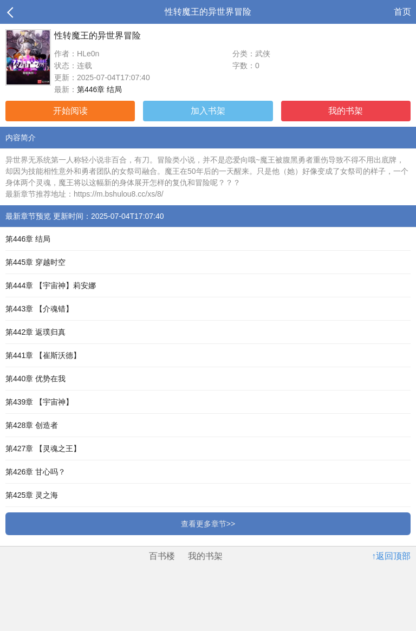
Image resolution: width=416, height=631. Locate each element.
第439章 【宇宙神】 (39, 402)
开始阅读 (70, 110)
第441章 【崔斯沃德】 (43, 355)
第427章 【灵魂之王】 (43, 448)
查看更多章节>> (208, 523)
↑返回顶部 (391, 556)
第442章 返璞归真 (35, 332)
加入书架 (208, 110)
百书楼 (162, 556)
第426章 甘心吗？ (35, 471)
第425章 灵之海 (31, 495)
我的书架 (345, 110)
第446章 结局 (99, 89)
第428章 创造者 (31, 425)
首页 (402, 11)
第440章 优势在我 (35, 378)
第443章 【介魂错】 (39, 308)
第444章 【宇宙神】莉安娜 (50, 285)
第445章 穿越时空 (35, 262)
